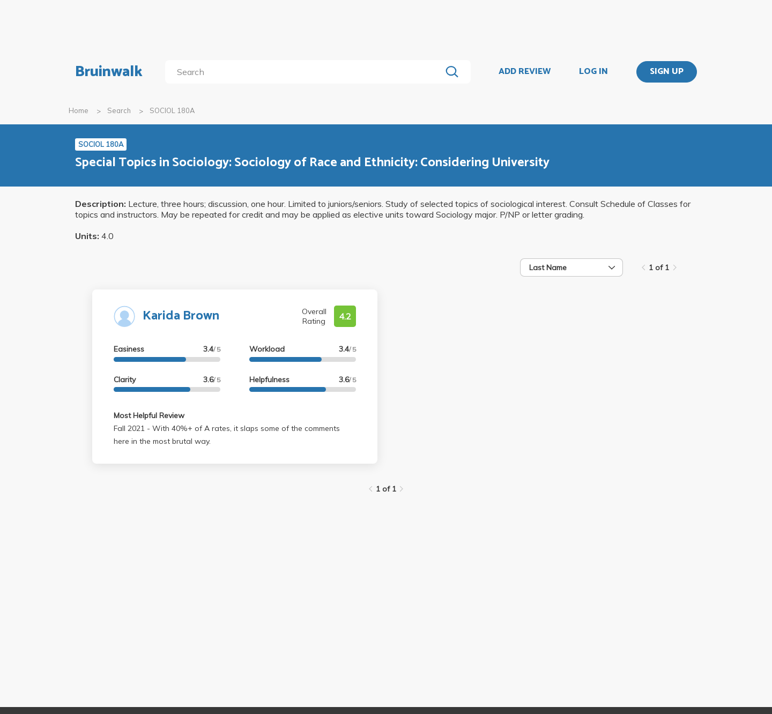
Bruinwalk (109, 72)
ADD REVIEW (525, 72)
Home (78, 110)
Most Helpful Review (149, 415)
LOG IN (593, 72)
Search (119, 110)
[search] (305, 72)
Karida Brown (181, 316)
